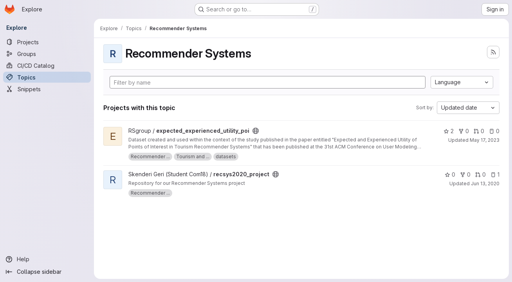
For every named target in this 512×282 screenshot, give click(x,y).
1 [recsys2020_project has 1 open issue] (494, 174)
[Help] (47, 259)
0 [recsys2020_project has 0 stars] (450, 174)
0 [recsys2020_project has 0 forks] (465, 174)
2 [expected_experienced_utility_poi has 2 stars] (448, 131)
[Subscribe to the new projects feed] (493, 52)
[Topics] (47, 77)
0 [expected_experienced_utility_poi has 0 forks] (463, 131)
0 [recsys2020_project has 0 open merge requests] (480, 174)
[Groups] (47, 53)
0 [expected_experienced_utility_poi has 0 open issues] (494, 131)
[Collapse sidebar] (47, 271)
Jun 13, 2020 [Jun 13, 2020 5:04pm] (485, 183)
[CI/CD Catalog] (47, 65)
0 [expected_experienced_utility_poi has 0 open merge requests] (479, 131)
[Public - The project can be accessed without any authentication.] (255, 131)
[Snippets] (47, 88)
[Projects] (47, 41)
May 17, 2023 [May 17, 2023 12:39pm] (484, 140)
